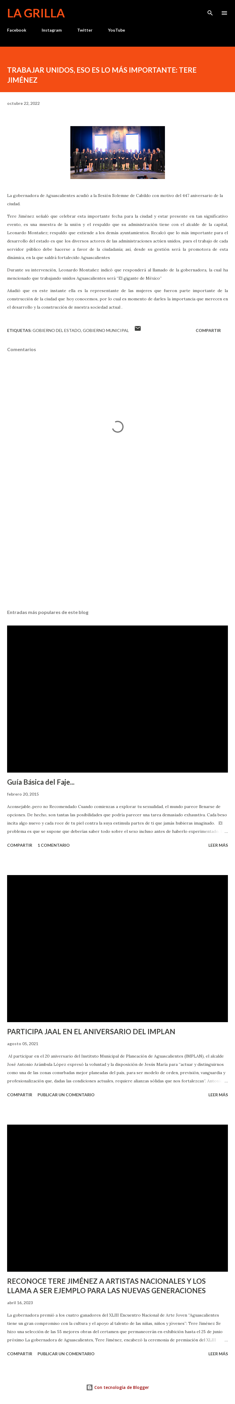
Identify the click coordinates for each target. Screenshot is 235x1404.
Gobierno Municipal (106, 330)
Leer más (218, 845)
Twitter (85, 29)
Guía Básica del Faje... (40, 782)
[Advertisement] (117, 549)
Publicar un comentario (66, 1094)
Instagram (52, 29)
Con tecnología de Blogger (117, 1387)
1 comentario (54, 845)
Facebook (16, 29)
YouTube (116, 29)
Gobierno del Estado (57, 330)
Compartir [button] (208, 330)
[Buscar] (210, 10)
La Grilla (36, 13)
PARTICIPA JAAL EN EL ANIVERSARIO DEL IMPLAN (91, 1031)
